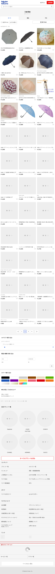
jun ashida (3, 294)
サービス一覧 (4, 556)
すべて (9, 18)
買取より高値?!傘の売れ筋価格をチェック (27, 395)
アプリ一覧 (31, 556)
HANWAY (2, 120)
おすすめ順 (13, 22)
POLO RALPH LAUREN (41, 71)
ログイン (42, 2)
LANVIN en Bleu (22, 294)
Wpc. (38, 195)
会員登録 (50, 2)
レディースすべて (27, 341)
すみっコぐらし (4, 319)
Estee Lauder (21, 195)
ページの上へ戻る (27, 563)
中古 (46, 18)
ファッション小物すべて (28, 344)
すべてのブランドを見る (27, 458)
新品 (28, 18)
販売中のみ (4, 22)
